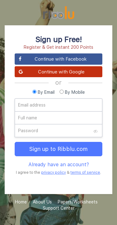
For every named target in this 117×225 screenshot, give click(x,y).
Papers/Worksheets (78, 201)
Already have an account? (58, 164)
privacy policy (53, 172)
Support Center (59, 208)
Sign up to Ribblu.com (58, 149)
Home (21, 201)
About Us (42, 201)
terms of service (85, 172)
